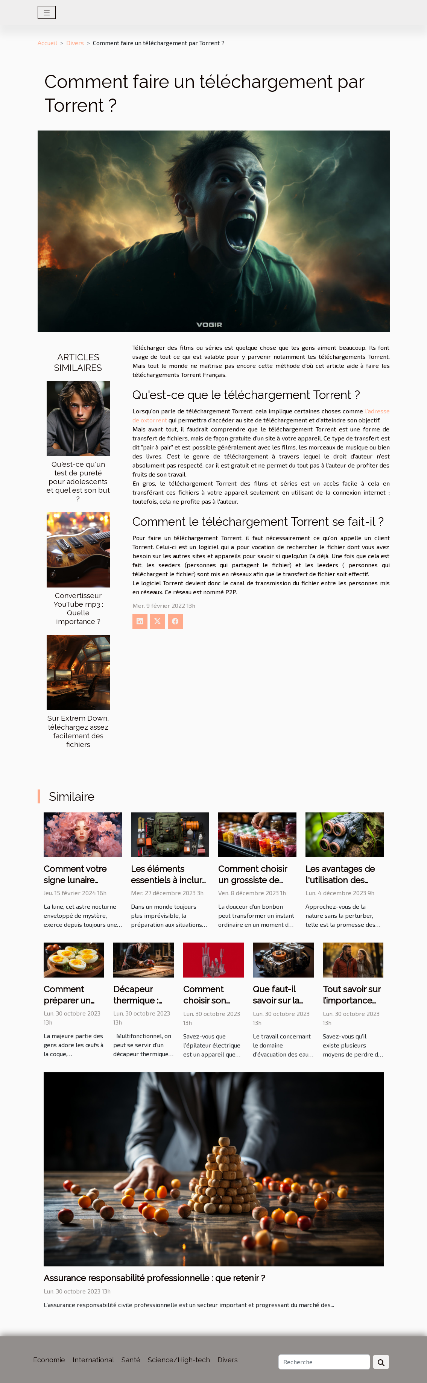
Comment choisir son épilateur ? (204, 1000)
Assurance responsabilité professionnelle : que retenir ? (154, 1278)
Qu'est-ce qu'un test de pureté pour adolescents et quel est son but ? (78, 481)
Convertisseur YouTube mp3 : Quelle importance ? (78, 608)
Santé (131, 1360)
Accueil (47, 42)
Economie (49, 1360)
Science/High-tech (179, 1360)
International (93, 1360)
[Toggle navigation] (47, 12)
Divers (75, 42)
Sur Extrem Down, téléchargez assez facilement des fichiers (78, 731)
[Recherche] (324, 1361)
